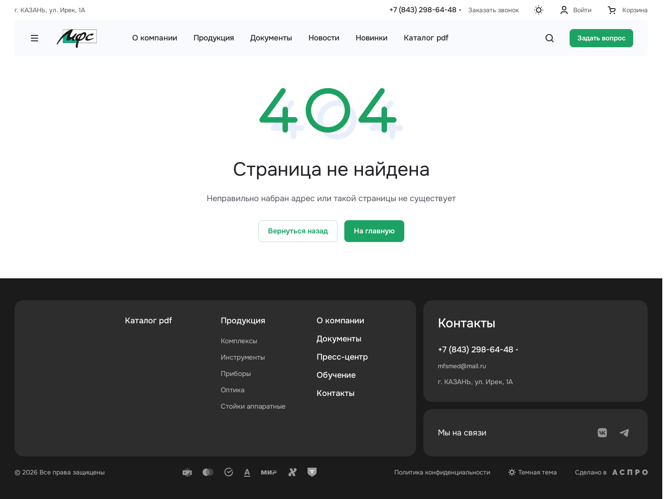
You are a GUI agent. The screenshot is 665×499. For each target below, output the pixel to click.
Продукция (243, 321)
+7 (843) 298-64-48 (423, 10)
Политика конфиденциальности (442, 472)
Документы (339, 339)
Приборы (236, 373)
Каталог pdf (148, 321)
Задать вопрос (601, 38)
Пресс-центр (342, 357)
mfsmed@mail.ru (462, 366)
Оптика (232, 390)
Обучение (336, 375)
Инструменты (243, 357)
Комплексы (239, 341)
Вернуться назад (298, 231)
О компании (340, 321)
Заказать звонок (493, 10)
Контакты (336, 393)
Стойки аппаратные (253, 406)
